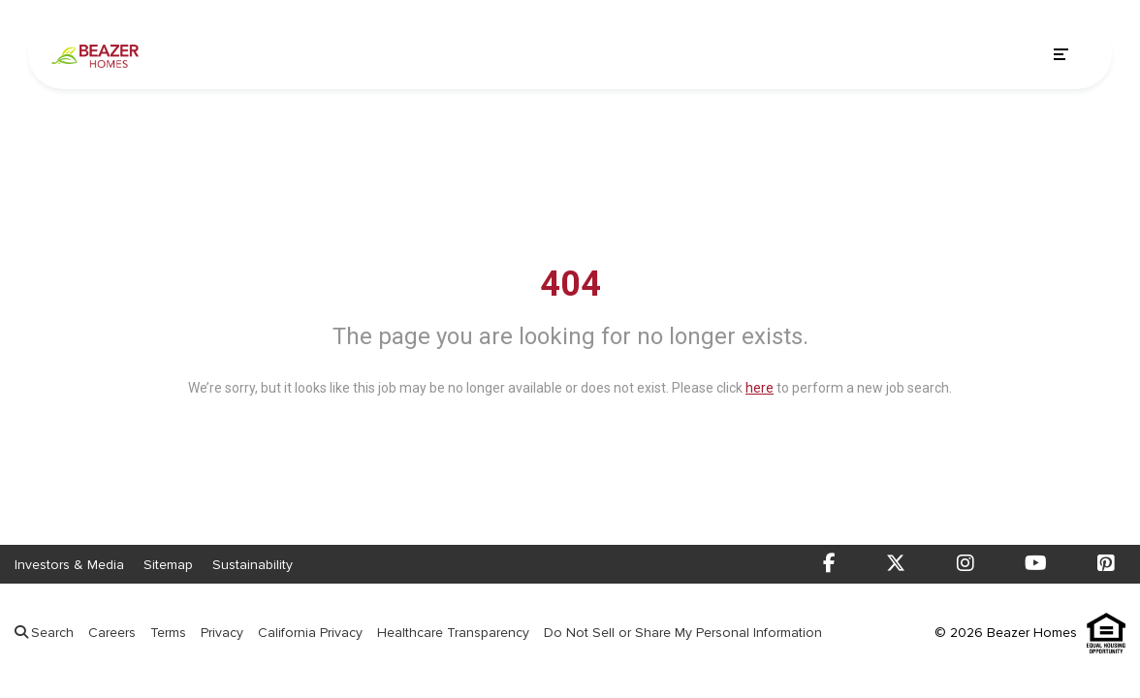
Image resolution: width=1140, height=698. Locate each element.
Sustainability (252, 564)
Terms (168, 632)
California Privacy (310, 632)
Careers (112, 632)
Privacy (222, 632)
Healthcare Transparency (453, 632)
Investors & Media (69, 564)
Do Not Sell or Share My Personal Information (683, 632)
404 (570, 284)
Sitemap (168, 564)
